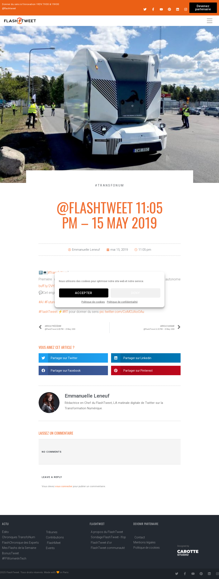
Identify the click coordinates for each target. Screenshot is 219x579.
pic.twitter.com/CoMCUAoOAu (122, 312)
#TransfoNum (109, 185)
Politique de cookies (93, 301)
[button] (73, 358)
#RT (65, 312)
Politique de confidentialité (122, 301)
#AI (41, 302)
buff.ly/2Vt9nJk (50, 286)
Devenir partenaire (145, 523)
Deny (135, 293)
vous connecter (63, 486)
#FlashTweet (48, 312)
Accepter (83, 293)
